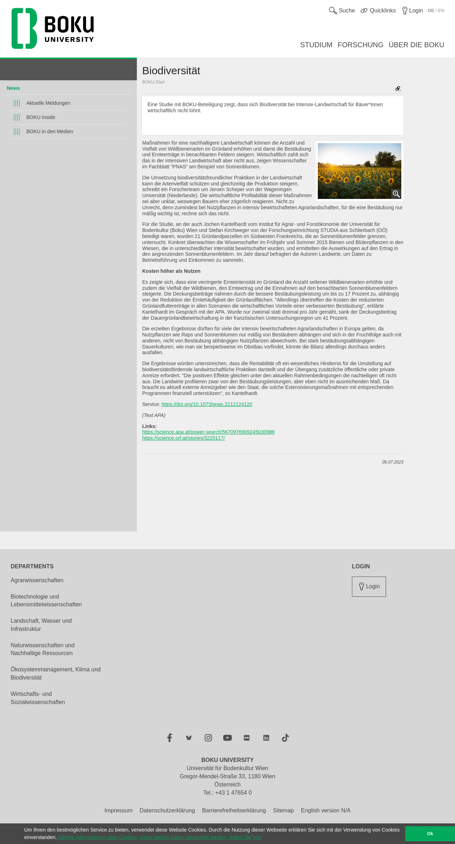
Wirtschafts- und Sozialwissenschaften (38, 698)
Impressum (119, 810)
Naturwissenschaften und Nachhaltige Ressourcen (43, 649)
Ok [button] (430, 833)
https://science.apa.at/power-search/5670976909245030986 (208, 432)
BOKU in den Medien (49, 131)
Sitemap (283, 810)
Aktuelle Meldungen (48, 103)
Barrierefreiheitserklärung (234, 810)
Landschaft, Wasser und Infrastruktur (41, 625)
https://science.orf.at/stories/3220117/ (183, 438)
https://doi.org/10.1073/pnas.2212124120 (206, 404)
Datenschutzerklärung (167, 810)
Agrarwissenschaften (37, 580)
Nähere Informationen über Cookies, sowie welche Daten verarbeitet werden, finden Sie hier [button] (159, 837)
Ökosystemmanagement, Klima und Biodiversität (56, 673)
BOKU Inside (40, 117)
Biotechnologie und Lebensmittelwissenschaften (46, 601)
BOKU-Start (153, 82)
